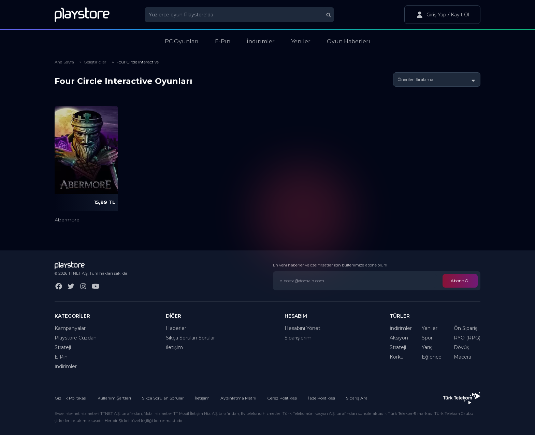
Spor (427, 338)
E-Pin (61, 357)
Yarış (427, 347)
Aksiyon (399, 338)
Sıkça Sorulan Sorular (190, 338)
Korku (397, 357)
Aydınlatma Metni (238, 398)
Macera (462, 357)
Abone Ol (460, 280)
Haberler (176, 328)
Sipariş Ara (356, 398)
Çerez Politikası (282, 398)
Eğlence (432, 357)
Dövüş (461, 347)
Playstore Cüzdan (76, 338)
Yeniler (429, 328)
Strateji (63, 347)
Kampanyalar (70, 328)
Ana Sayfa (64, 61)
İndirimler (66, 366)
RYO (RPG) (467, 338)
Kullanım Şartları (114, 398)
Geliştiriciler (95, 61)
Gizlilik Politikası (71, 398)
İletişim (174, 347)
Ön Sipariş (465, 328)
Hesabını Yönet (302, 328)
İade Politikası (321, 398)
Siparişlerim (298, 338)
